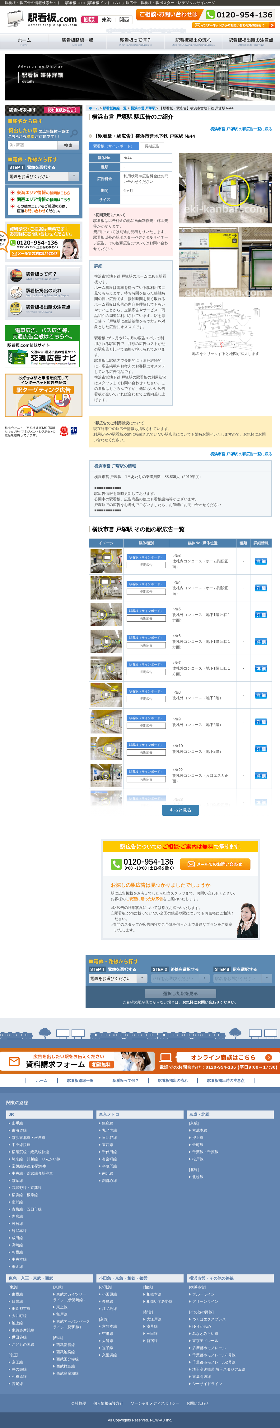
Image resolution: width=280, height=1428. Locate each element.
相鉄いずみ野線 (160, 1301)
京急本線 (109, 1326)
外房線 (17, 1223)
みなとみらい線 (205, 1333)
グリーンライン (205, 1301)
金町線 (197, 1145)
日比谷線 (109, 1137)
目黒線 (17, 1301)
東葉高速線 (201, 1376)
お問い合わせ (197, 1403)
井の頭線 (19, 1369)
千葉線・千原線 (205, 1152)
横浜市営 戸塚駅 (143, 108)
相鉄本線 (154, 1294)
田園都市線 (21, 1308)
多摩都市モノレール (209, 1348)
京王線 (17, 1362)
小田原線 (109, 1294)
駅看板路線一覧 (77, 41)
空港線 (107, 1333)
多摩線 (107, 1301)
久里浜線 (109, 1355)
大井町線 (19, 1316)
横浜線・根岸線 (25, 1195)
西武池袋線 (65, 1352)
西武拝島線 (65, 1366)
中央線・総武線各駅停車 (32, 1173)
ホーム (94, 108)
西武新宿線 (65, 1345)
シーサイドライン (207, 1384)
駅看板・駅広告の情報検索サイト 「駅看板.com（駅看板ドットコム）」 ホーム (24, 41)
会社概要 (78, 1403)
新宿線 (152, 1341)
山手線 (17, 1123)
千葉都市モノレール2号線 (214, 1362)
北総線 (197, 1177)
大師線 (107, 1341)
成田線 (17, 1238)
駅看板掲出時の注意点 (251, 41)
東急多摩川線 (23, 1330)
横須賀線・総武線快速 (30, 1152)
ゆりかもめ (201, 1326)
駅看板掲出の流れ (193, 41)
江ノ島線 (109, 1308)
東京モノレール (205, 1341)
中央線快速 (21, 1145)
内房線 (17, 1216)
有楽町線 (109, 1159)
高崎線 (17, 1245)
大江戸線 (154, 1319)
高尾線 (17, 1384)
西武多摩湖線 (67, 1373)
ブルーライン (203, 1294)
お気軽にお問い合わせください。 (210, 1002)
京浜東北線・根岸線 (28, 1137)
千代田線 (109, 1152)
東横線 (17, 1294)
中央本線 (19, 1259)
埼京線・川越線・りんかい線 (36, 1159)
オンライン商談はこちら (219, 1057)
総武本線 (19, 1231)
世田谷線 (19, 1337)
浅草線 (152, 1326)
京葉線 (17, 1180)
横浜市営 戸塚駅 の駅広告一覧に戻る (241, 129)
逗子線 (107, 1348)
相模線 (17, 1252)
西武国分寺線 (67, 1359)
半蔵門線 (109, 1166)
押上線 (197, 1137)
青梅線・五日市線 (27, 1209)
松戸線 (197, 1159)
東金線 (17, 1266)
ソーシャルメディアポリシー (155, 1403)
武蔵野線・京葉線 (27, 1188)
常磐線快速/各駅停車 (29, 1166)
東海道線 (19, 1130)
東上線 (62, 1307)
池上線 (17, 1323)
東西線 (107, 1145)
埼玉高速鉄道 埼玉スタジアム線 (218, 1369)
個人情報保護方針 (108, 1403)
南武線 (17, 1202)
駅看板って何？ (135, 41)
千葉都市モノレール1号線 (214, 1355)
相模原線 (19, 1376)
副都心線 (109, 1180)
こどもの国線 (23, 1344)
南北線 (107, 1173)
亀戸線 (62, 1314)
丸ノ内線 (109, 1130)
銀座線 (107, 1123)
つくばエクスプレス (209, 1319)
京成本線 (199, 1130)
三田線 (152, 1333)
